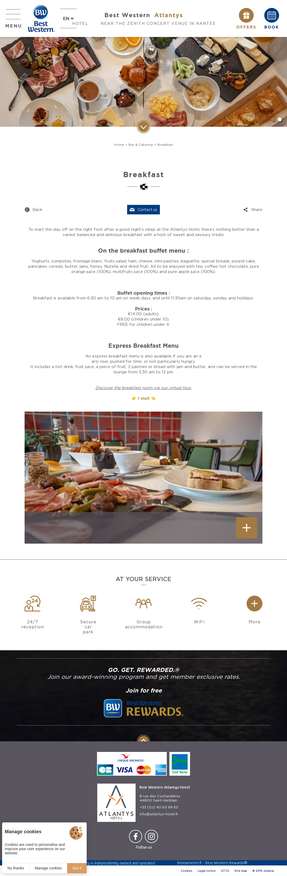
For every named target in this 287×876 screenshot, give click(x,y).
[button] (273, 119)
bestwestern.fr (189, 862)
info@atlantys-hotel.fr (159, 814)
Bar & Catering (140, 145)
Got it (77, 868)
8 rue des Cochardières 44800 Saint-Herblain (160, 798)
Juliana (268, 870)
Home (119, 145)
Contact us (147, 210)
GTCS (225, 870)
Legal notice (207, 870)
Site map (240, 870)
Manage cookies (48, 868)
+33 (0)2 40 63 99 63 (159, 807)
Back (37, 209)
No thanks (15, 868)
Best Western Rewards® (226, 862)
